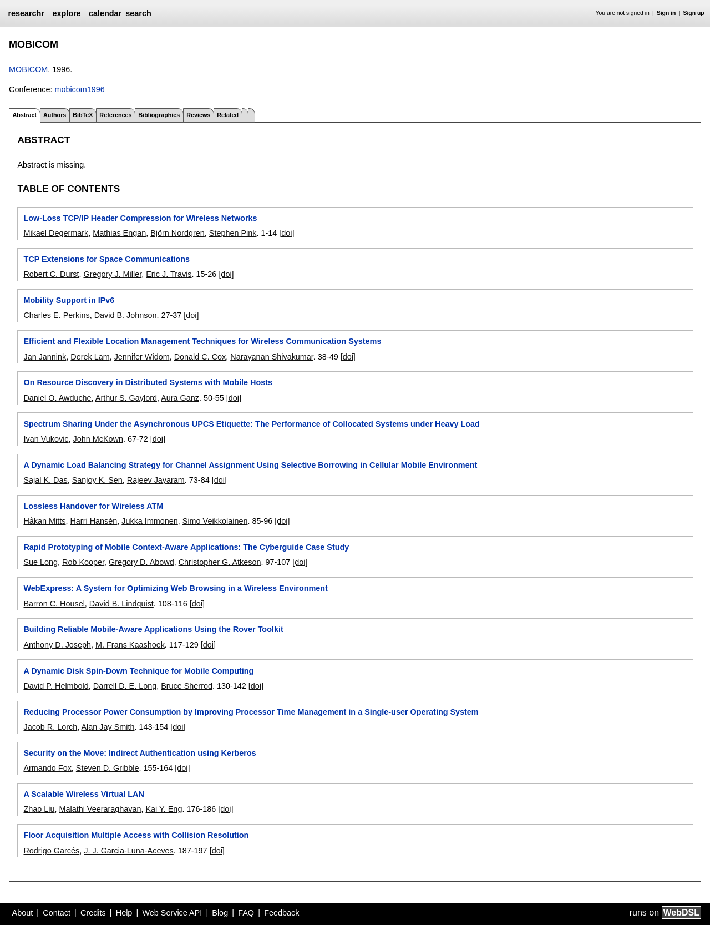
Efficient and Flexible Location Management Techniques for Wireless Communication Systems (202, 341)
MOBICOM (28, 69)
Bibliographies (159, 115)
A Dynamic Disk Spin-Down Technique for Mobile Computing (138, 670)
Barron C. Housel (53, 603)
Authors (54, 115)
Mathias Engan (119, 233)
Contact (56, 912)
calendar (105, 13)
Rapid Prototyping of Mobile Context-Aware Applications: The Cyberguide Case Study (186, 547)
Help (124, 912)
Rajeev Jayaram (156, 480)
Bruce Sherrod (186, 685)
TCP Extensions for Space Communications (106, 259)
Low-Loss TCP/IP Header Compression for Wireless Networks (140, 218)
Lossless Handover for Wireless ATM (93, 506)
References (115, 115)
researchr (26, 13)
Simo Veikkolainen (215, 521)
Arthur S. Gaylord (126, 397)
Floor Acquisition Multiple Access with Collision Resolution (135, 835)
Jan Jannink (44, 356)
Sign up (693, 13)
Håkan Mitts (44, 521)
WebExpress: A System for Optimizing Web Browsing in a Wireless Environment (175, 588)
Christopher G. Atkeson (220, 562)
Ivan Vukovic (45, 438)
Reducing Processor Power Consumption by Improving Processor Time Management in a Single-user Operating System (250, 711)
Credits (93, 912)
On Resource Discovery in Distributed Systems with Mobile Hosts (147, 382)
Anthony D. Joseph (57, 644)
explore (66, 13)
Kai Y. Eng (164, 809)
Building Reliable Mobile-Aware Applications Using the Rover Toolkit (153, 629)
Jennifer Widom (142, 356)
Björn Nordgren (177, 233)
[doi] (286, 233)
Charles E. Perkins (56, 315)
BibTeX (83, 115)
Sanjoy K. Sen (97, 480)
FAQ (246, 912)
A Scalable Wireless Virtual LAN (83, 794)
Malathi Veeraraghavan (100, 809)
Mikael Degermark (55, 233)
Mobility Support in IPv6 (68, 300)
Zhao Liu (38, 809)
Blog (220, 912)
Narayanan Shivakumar (271, 356)
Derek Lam (89, 356)
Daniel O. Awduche (57, 397)
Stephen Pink (233, 233)
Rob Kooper (83, 562)
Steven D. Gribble (107, 768)
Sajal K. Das (45, 480)
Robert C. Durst (51, 274)
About (22, 912)
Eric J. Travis (168, 274)
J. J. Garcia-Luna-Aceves (129, 850)
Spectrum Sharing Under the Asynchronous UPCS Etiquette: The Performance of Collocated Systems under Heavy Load (251, 423)
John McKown (98, 438)
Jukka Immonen (149, 521)
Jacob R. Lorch (50, 726)
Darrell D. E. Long (124, 685)
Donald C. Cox (200, 356)
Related (228, 115)
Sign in (666, 13)
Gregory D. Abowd (141, 562)
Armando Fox (47, 768)
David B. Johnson (125, 315)
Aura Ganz (180, 397)
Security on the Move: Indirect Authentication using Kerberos (139, 753)
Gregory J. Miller (112, 274)
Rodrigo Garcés (51, 850)
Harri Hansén (93, 521)
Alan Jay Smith (107, 726)
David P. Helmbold (55, 685)
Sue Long (40, 562)
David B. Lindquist (121, 603)
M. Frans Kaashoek (130, 644)
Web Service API (172, 912)
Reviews (198, 115)
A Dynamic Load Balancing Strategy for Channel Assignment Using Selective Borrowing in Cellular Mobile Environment (250, 465)
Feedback (281, 912)
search (138, 13)
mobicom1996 (79, 89)
